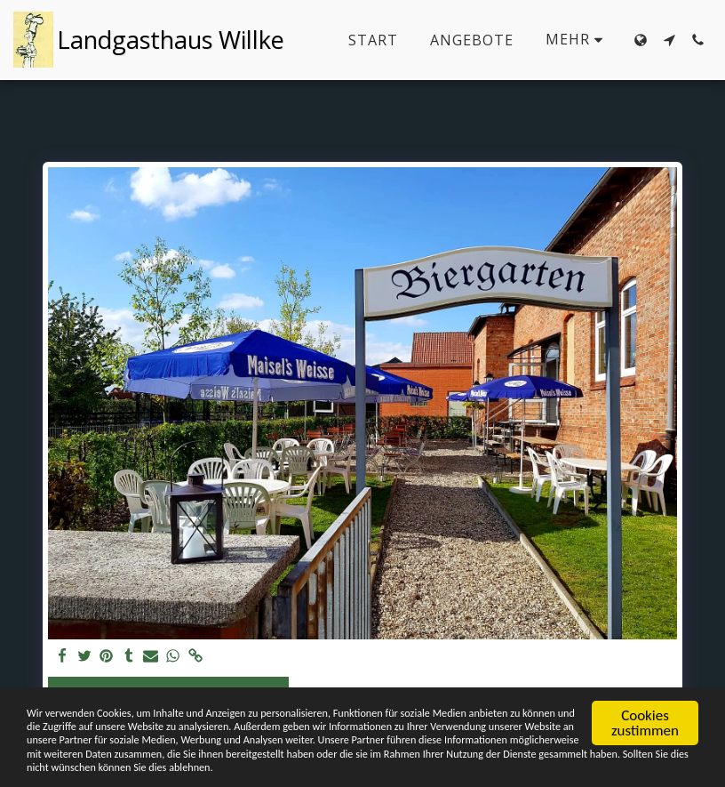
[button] (669, 40)
